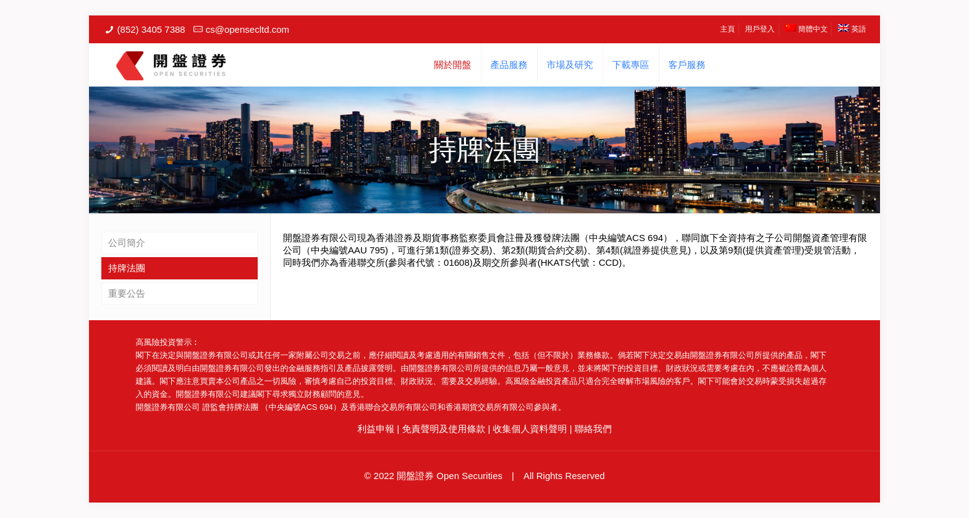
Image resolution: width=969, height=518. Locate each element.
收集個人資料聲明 (530, 428)
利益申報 (375, 428)
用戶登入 (760, 29)
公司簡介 (126, 242)
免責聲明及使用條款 (443, 428)
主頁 (727, 29)
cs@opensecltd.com (247, 29)
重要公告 (126, 293)
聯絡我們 (593, 428)
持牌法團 (126, 268)
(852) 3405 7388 (151, 29)
